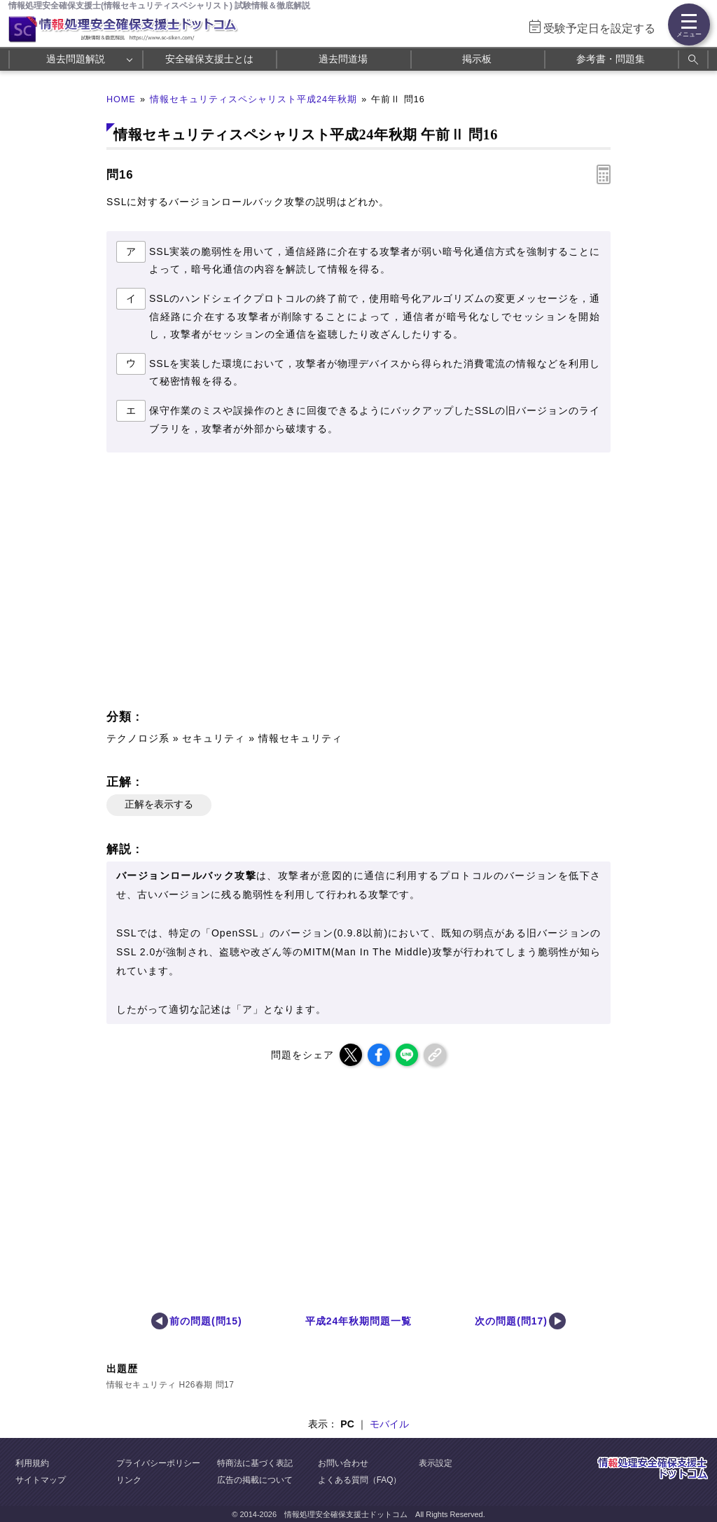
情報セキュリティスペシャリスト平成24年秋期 (253, 99)
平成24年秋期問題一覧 (358, 1321)
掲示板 (477, 58)
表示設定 (435, 1463)
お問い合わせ (343, 1463)
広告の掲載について (255, 1480)
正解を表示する (159, 804)
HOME (121, 99)
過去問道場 (343, 58)
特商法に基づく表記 (255, 1463)
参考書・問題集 (610, 58)
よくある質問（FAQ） (360, 1480)
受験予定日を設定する (599, 28)
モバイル (389, 1424)
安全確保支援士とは (209, 58)
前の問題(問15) (205, 1321)
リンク (128, 1480)
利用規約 (32, 1463)
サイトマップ (40, 1480)
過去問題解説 (75, 58)
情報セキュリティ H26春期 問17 (170, 1385)
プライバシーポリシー (158, 1463)
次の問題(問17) (511, 1321)
